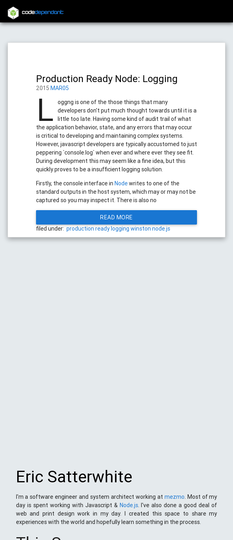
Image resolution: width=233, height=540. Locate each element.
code (43, 12)
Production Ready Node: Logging (107, 78)
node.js (161, 228)
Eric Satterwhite (74, 481)
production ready (88, 228)
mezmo (175, 500)
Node (121, 183)
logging (120, 228)
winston (141, 228)
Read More (116, 217)
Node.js (129, 509)
